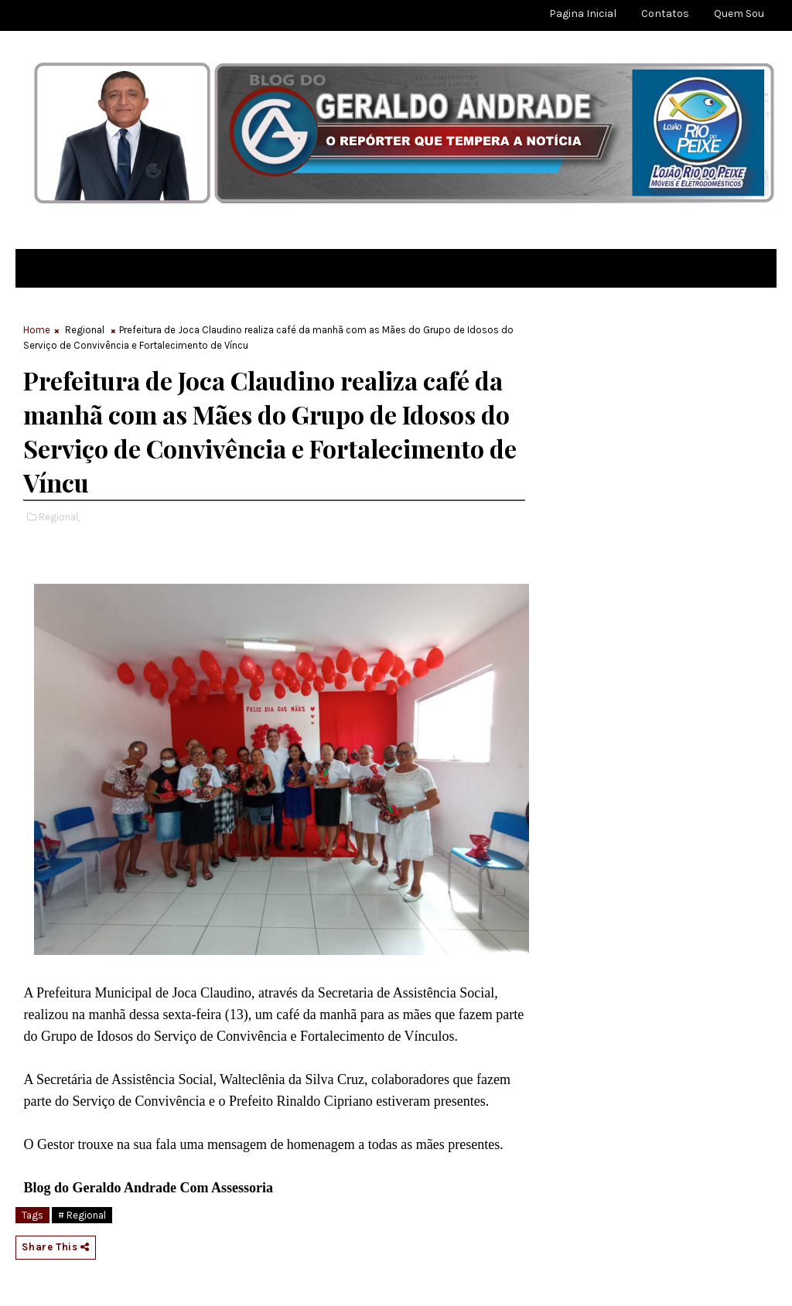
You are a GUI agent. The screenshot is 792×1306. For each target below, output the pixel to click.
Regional (84, 330)
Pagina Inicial (582, 13)
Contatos (665, 13)
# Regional (82, 1215)
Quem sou (739, 13)
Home (36, 330)
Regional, (59, 517)
